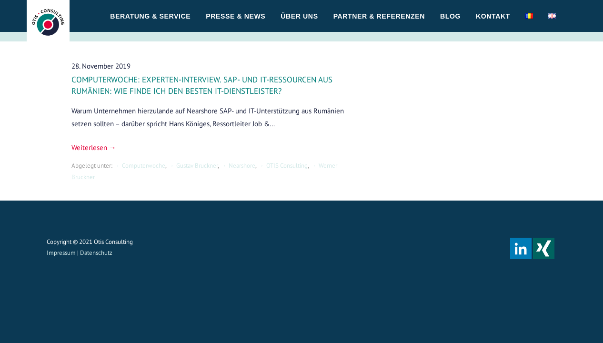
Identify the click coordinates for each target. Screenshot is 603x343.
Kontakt (493, 16)
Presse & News (235, 16)
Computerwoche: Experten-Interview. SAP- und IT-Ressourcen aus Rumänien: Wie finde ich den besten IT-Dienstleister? (201, 85)
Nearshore (242, 165)
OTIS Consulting (287, 165)
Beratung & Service (150, 16)
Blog (450, 16)
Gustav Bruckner (197, 165)
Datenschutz (96, 253)
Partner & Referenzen (379, 16)
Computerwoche (143, 165)
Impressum (61, 253)
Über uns (299, 16)
